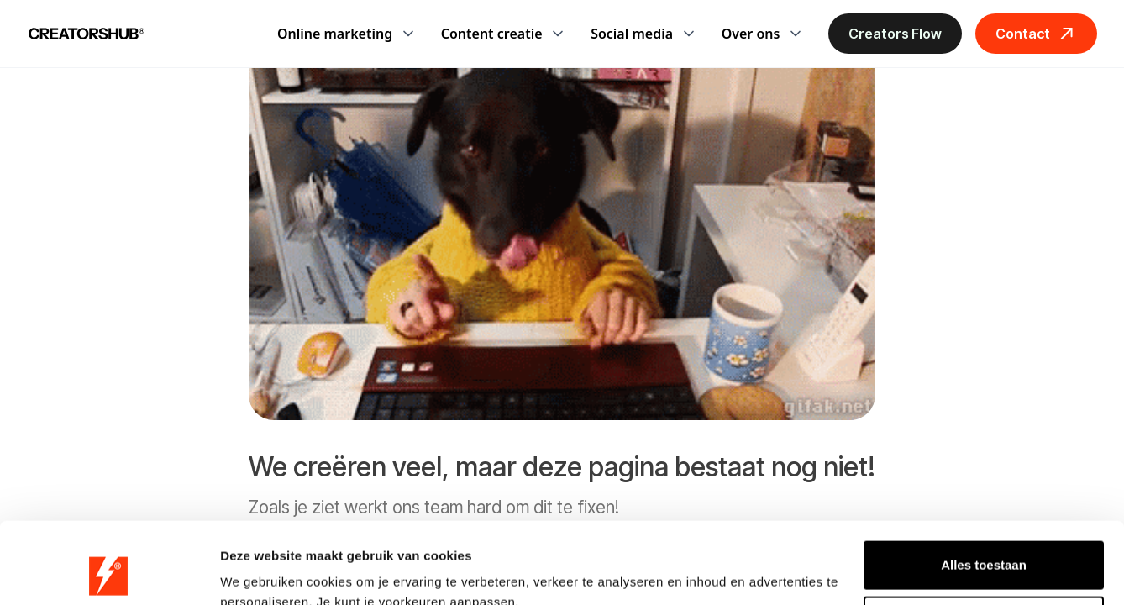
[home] (86, 33)
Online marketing (334, 33)
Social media (632, 33)
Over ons (751, 33)
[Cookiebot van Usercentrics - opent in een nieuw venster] (108, 572)
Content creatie (492, 33)
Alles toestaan (984, 488)
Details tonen (260, 572)
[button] (346, 33)
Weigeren (983, 543)
